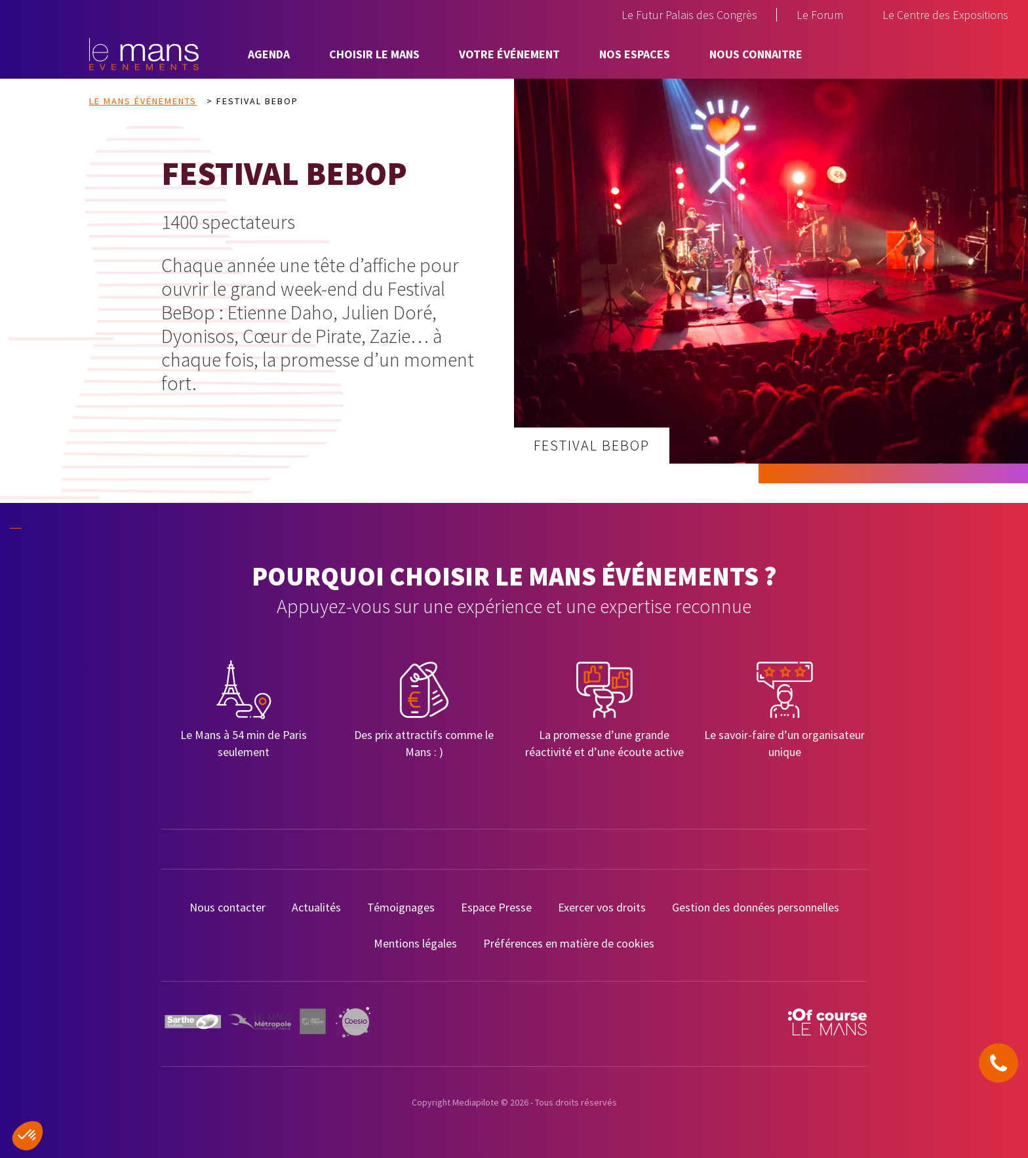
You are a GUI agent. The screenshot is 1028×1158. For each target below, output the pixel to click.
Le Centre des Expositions (945, 14)
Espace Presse (496, 907)
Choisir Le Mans (374, 54)
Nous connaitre (755, 54)
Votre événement (509, 54)
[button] (27, 1135)
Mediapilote (475, 1102)
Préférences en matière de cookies (568, 943)
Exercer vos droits (602, 907)
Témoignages (401, 907)
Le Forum (820, 14)
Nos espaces (634, 54)
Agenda (269, 54)
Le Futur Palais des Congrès (689, 14)
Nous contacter (227, 907)
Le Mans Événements (143, 101)
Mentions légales (415, 943)
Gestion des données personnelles (755, 907)
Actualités (316, 907)
